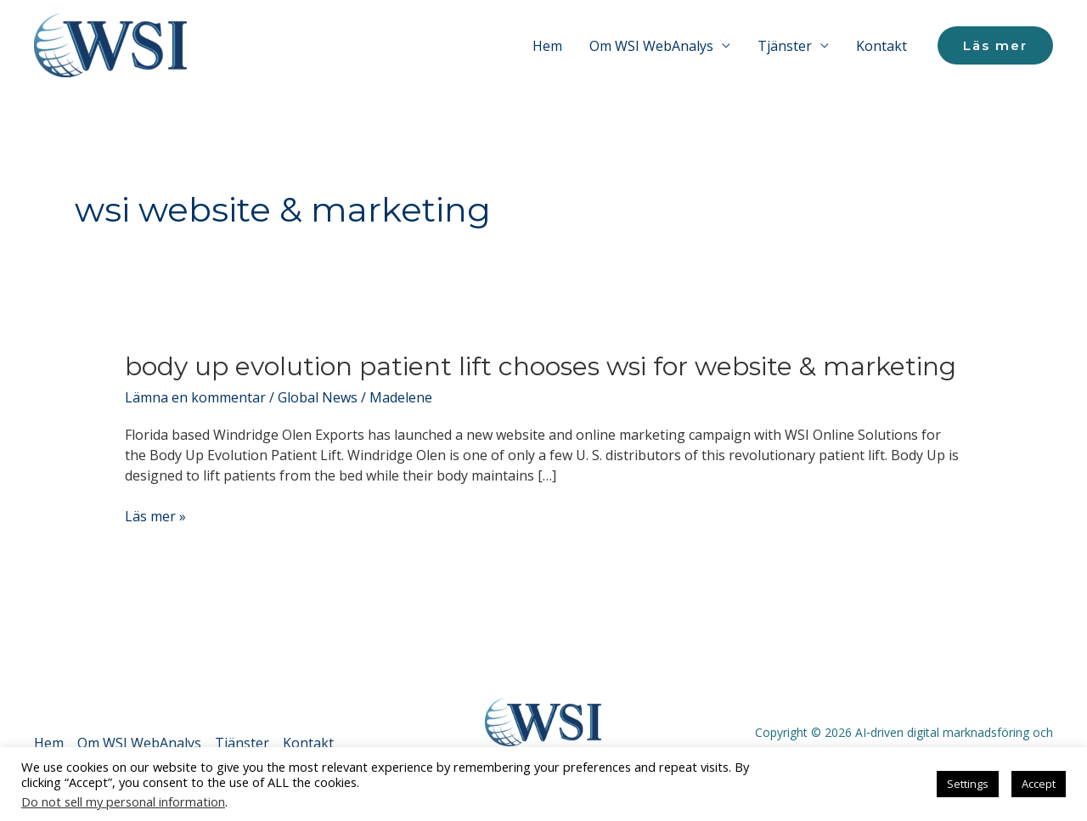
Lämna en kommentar (195, 397)
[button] (995, 45)
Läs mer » (155, 516)
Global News (318, 397)
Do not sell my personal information (123, 801)
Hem (547, 46)
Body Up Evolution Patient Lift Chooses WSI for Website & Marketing (540, 366)
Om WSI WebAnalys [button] (651, 46)
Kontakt (881, 46)
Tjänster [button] (785, 46)
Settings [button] (967, 783)
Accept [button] (1039, 783)
